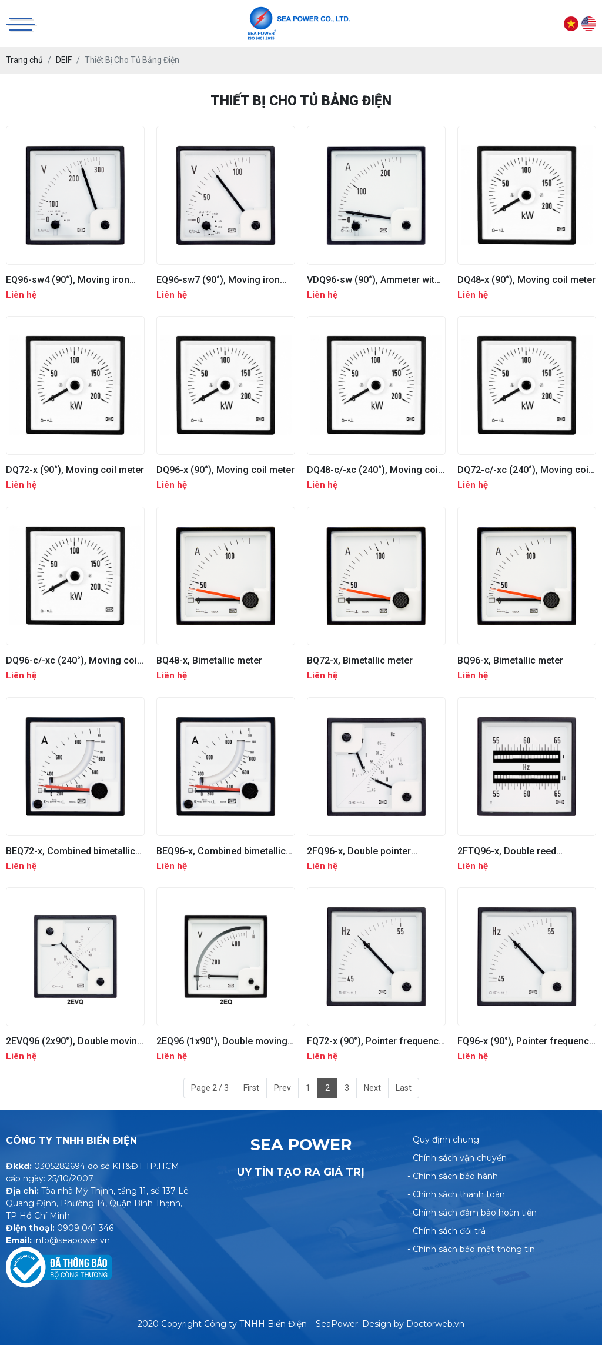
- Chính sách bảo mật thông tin (471, 1249)
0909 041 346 (85, 1228)
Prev (282, 1088)
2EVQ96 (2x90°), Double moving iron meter (74, 1041)
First (251, 1088)
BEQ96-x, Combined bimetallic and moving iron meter (221, 851)
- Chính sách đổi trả (446, 1231)
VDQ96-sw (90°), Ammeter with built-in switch (373, 279)
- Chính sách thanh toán (456, 1194)
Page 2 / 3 (210, 1088)
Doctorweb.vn (435, 1324)
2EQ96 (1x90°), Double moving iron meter (221, 1041)
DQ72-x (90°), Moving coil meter (75, 469)
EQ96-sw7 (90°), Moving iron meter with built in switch (218, 279)
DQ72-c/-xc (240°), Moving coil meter (524, 469)
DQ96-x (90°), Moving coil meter (225, 469)
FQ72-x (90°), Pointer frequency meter (375, 1041)
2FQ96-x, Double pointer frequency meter (359, 851)
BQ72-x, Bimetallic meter (360, 660)
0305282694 (59, 1166)
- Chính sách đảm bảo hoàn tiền (472, 1212)
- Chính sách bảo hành (452, 1176)
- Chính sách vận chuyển (457, 1158)
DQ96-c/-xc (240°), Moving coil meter (72, 660)
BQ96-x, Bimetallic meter (510, 660)
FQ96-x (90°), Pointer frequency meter (525, 1041)
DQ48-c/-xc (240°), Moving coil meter (373, 469)
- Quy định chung (443, 1139)
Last (404, 1088)
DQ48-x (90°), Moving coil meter (526, 279)
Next (372, 1088)
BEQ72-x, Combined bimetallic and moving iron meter (70, 851)
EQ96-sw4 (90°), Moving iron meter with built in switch (67, 279)
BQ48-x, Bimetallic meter (209, 660)
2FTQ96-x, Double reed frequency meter (506, 851)
